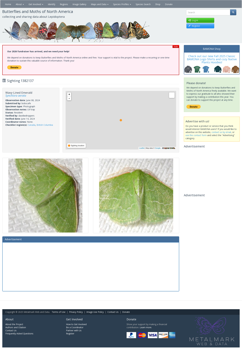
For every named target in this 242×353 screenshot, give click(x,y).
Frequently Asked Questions (19, 333)
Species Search (143, 4)
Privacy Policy (76, 311)
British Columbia (45, 124)
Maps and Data (99, 4)
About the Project (14, 324)
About (20, 4)
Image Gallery (79, 4)
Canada (31, 124)
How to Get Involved (76, 324)
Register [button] (194, 25)
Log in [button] (193, 20)
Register (70, 333)
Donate (169, 4)
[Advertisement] (91, 266)
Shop (157, 4)
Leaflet (141, 148)
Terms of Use (58, 311)
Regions (64, 4)
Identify (51, 4)
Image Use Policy (95, 311)
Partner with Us (73, 330)
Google (157, 148)
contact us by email (221, 132)
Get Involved (36, 4)
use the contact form (196, 135)
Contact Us (113, 311)
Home (8, 4)
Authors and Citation (15, 327)
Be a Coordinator (74, 327)
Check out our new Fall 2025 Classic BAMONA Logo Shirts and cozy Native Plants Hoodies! (212, 59)
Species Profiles (122, 4)
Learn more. (146, 327)
